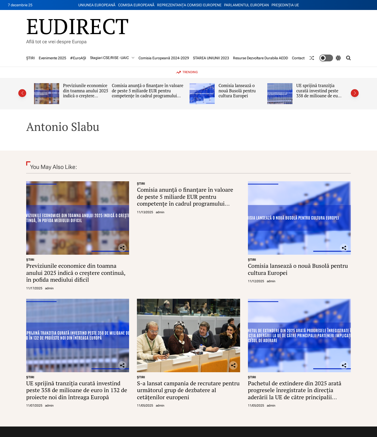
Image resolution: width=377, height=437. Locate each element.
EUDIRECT (77, 26)
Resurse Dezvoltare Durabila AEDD (260, 58)
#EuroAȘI (78, 58)
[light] (330, 58)
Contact (298, 58)
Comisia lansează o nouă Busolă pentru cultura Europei (237, 91)
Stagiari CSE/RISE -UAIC (112, 58)
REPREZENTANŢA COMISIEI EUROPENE (189, 5)
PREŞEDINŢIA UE (285, 5)
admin (49, 288)
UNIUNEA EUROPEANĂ (96, 5)
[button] (22, 93)
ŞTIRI (30, 58)
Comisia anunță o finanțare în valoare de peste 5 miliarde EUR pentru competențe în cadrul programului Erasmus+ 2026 (147, 93)
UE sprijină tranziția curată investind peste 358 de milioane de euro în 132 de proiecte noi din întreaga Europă (319, 96)
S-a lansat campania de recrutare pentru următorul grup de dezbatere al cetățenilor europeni (188, 390)
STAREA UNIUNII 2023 (211, 58)
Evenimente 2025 (52, 58)
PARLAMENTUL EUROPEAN (246, 5)
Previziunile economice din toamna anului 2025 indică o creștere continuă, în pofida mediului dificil (85, 96)
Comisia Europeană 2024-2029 (163, 58)
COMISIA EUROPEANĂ (136, 5)
